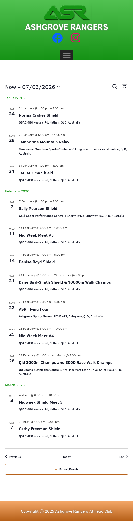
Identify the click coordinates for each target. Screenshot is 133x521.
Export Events (67, 469)
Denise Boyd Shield (37, 261)
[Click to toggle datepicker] (32, 87)
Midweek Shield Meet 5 (40, 402)
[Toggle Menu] (67, 55)
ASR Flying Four (34, 309)
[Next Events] (123, 457)
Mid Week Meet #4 (36, 335)
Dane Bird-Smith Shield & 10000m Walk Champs (65, 282)
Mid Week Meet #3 (36, 235)
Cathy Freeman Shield (40, 428)
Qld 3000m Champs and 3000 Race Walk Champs (65, 362)
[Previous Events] (13, 457)
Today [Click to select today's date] (67, 457)
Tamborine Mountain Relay (44, 141)
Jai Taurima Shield (36, 172)
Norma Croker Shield (38, 115)
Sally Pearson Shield (38, 208)
